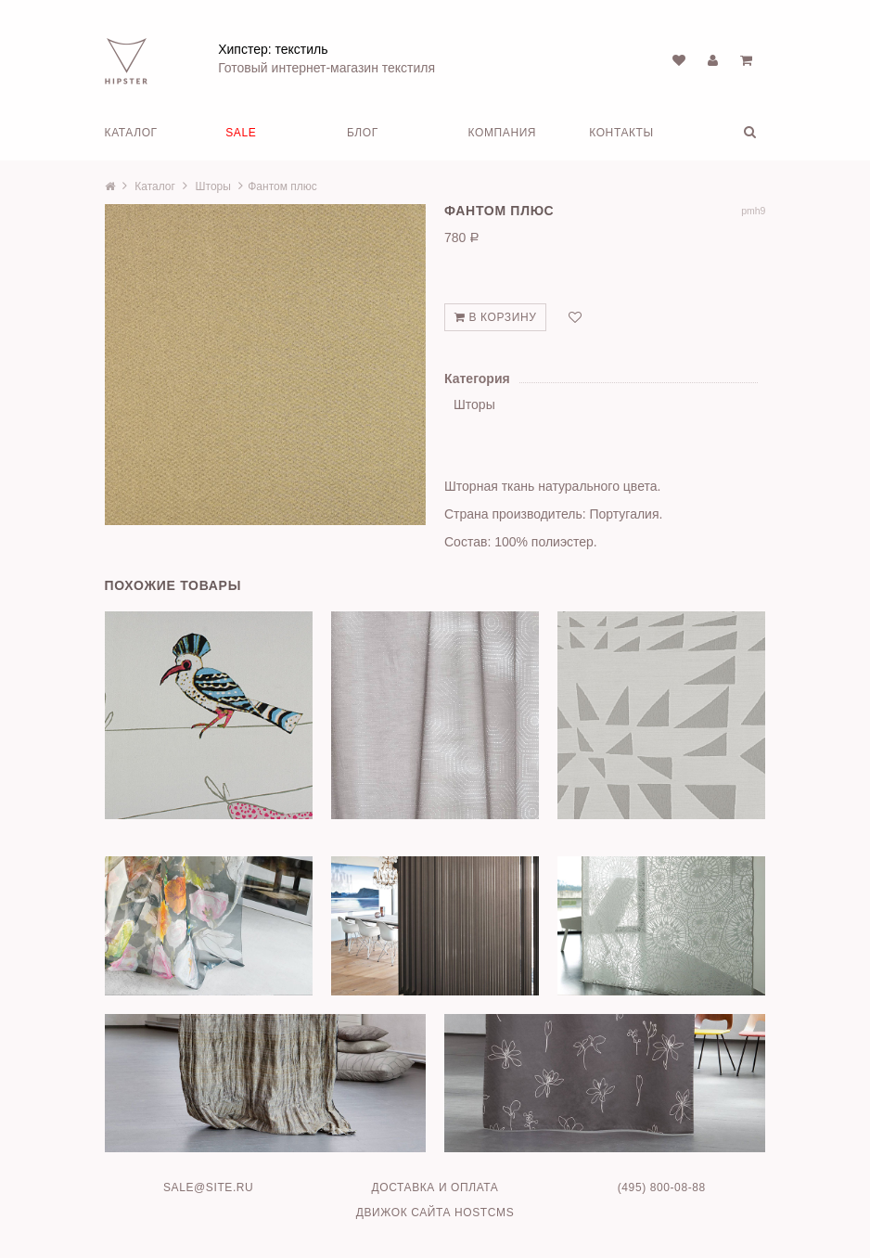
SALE (240, 132)
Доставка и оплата (434, 1187)
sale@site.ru (208, 1187)
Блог (362, 132)
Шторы (213, 186)
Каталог (131, 132)
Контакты (621, 132)
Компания (502, 132)
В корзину (495, 317)
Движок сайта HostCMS (435, 1212)
